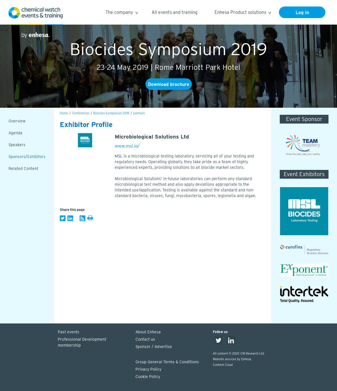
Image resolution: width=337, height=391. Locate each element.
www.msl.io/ (127, 146)
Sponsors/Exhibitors (27, 156)
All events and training (175, 12)
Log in (302, 12)
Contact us (145, 339)
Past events (68, 332)
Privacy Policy (148, 369)
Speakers (17, 144)
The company (121, 13)
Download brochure (168, 84)
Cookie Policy (147, 376)
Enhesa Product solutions (242, 13)
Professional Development (94, 342)
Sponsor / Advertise (153, 346)
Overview (17, 121)
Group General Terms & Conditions (167, 362)
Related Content (23, 168)
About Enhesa (148, 332)
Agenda (15, 133)
